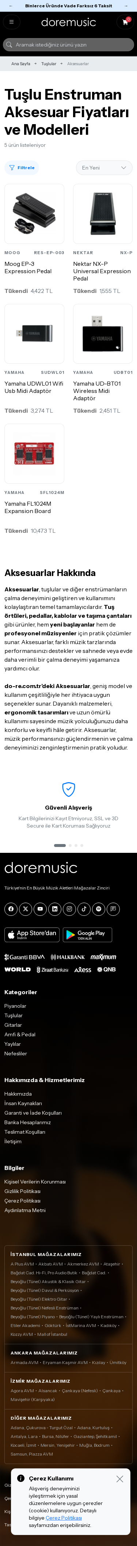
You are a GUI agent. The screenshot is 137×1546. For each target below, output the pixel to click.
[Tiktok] (84, 909)
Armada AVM (24, 1362)
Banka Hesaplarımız (27, 1122)
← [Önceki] (11, 5)
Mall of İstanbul (52, 1334)
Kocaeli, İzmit (23, 1445)
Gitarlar (13, 1025)
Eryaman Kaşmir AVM (65, 1362)
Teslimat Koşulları (24, 1132)
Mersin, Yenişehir (58, 1445)
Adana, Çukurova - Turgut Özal (42, 1427)
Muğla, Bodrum (94, 1445)
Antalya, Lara (24, 1436)
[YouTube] (40, 909)
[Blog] (113, 909)
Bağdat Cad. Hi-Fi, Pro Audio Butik (44, 1272)
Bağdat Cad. (94, 1272)
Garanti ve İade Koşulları (33, 1113)
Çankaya (111, 1390)
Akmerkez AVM (83, 1264)
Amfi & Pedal (19, 1034)
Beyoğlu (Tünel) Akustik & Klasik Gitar (48, 1281)
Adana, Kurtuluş (93, 1427)
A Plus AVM (22, 1264)
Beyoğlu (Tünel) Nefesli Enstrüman (45, 1308)
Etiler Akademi (25, 1325)
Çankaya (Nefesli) (80, 1390)
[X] (25, 909)
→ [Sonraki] (126, 5)
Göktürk (53, 1325)
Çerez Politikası (22, 1200)
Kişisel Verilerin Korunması (35, 1181)
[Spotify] (98, 909)
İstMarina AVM (81, 1325)
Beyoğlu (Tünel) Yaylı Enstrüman (91, 1316)
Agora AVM (22, 1390)
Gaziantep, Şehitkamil (95, 1436)
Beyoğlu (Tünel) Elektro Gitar (39, 1299)
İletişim (13, 1141)
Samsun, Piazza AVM (32, 1454)
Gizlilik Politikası (22, 1191)
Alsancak (47, 1390)
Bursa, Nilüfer (55, 1436)
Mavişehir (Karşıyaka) (33, 1399)
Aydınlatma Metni (25, 1210)
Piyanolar (15, 1006)
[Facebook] (11, 909)
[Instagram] (69, 909)
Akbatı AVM (50, 1264)
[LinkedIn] (54, 909)
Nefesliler (15, 1053)
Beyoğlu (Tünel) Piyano (33, 1316)
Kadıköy (108, 1325)
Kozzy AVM (22, 1334)
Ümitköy (118, 1362)
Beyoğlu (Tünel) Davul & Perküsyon (45, 1290)
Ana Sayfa (20, 63)
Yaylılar (12, 1044)
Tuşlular (48, 63)
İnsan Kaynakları (23, 1103)
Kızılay (98, 1362)
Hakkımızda (18, 1093)
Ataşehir (111, 1264)
